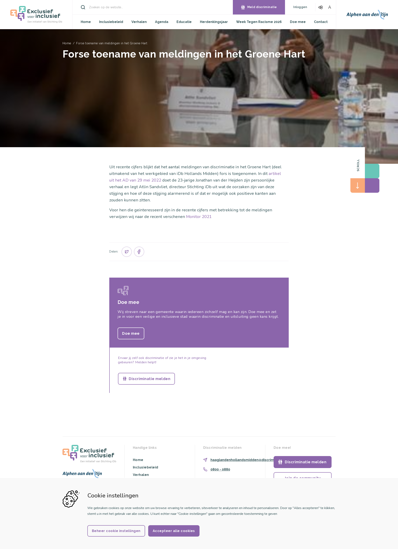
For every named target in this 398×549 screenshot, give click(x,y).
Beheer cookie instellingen (116, 531)
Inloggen (300, 7)
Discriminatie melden (149, 379)
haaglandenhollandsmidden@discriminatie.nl (248, 460)
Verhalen (139, 22)
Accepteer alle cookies (174, 531)
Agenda (161, 22)
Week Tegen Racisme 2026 (259, 22)
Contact (321, 22)
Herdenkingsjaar (214, 22)
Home (86, 22)
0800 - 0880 (220, 469)
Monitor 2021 (199, 216)
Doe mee (298, 22)
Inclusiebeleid (111, 22)
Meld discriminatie (262, 7)
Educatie (184, 22)
